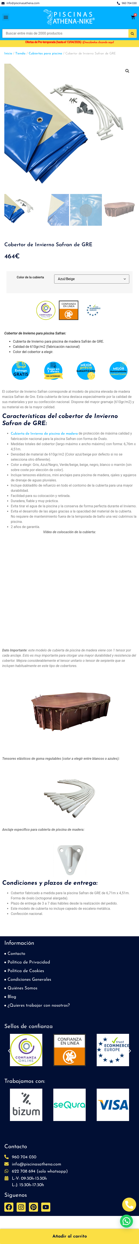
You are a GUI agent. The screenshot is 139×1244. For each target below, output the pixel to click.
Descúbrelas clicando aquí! (98, 42)
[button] (5, 17)
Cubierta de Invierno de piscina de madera (44, 433)
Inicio (8, 53)
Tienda (20, 53)
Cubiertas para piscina (45, 53)
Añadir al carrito (69, 1236)
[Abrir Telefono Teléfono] (129, 1205)
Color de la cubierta (30, 277)
